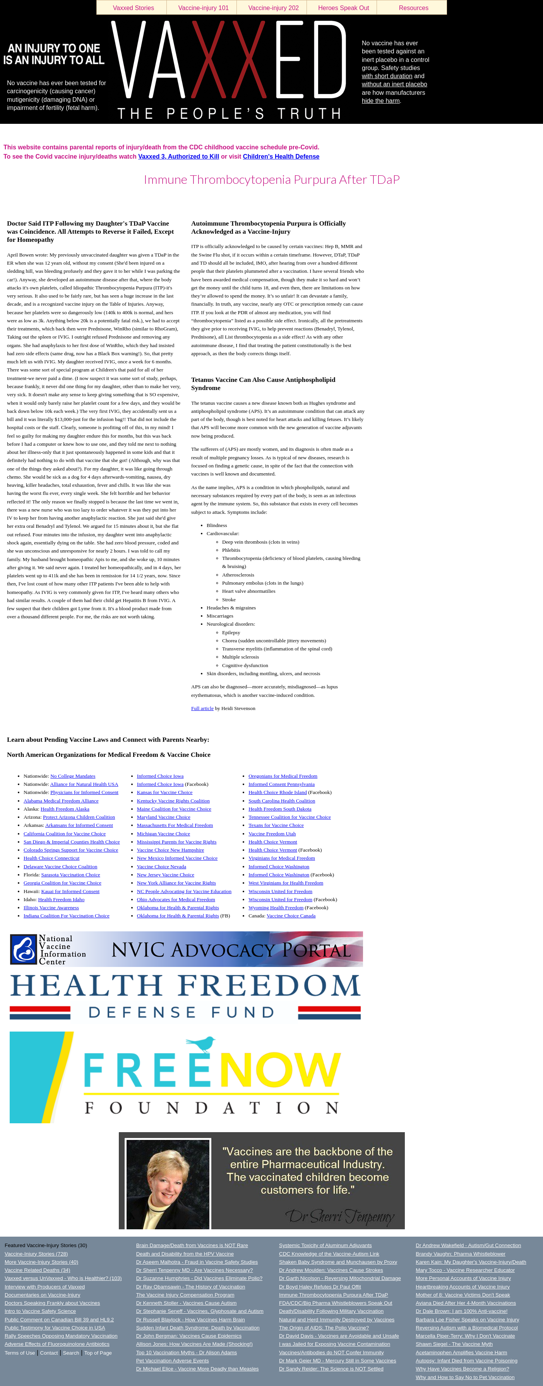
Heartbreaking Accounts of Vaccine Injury (463, 1287)
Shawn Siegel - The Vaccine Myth (454, 1344)
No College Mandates (72, 776)
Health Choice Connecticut (51, 858)
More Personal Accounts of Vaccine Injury (463, 1278)
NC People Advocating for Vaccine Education (184, 891)
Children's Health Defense (281, 156)
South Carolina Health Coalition (281, 801)
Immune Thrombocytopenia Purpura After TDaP (333, 1295)
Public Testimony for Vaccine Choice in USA (55, 1328)
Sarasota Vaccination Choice (70, 875)
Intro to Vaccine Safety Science (40, 1311)
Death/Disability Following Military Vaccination (331, 1311)
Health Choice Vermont (272, 842)
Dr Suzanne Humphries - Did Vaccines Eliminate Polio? (199, 1278)
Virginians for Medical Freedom (281, 858)
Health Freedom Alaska (65, 809)
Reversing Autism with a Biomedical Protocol (467, 1328)
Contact (49, 1353)
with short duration (387, 76)
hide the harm (381, 101)
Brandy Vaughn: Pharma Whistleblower (460, 1254)
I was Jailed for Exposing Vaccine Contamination (334, 1344)
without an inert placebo (394, 84)
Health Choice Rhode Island (277, 792)
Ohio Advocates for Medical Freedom (176, 899)
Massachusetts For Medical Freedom (175, 825)
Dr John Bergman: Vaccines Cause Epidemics (189, 1336)
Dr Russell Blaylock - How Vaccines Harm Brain (190, 1320)
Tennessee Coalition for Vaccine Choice (289, 817)
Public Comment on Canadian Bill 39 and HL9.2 (59, 1320)
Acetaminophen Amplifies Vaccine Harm (461, 1352)
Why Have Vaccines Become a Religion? (462, 1369)
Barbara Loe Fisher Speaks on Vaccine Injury (467, 1320)
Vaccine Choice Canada (291, 916)
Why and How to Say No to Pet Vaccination (465, 1377)
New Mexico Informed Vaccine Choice (177, 858)
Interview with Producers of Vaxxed (45, 1287)
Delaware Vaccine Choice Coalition (60, 866)
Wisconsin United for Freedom (280, 891)
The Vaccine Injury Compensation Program (185, 1295)
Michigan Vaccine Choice (163, 834)
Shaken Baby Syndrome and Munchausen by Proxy (338, 1262)
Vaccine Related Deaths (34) (37, 1270)
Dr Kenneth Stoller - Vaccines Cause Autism (186, 1303)
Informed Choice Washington (278, 866)
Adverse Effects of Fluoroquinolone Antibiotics (57, 1344)
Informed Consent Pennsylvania (281, 784)
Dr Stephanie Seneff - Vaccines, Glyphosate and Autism (200, 1311)
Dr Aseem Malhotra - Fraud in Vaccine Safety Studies (197, 1262)
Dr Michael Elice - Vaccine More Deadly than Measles (197, 1369)
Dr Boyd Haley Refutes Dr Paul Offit (320, 1287)
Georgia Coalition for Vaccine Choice (62, 883)
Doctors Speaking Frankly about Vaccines (52, 1303)
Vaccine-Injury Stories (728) (36, 1254)
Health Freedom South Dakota (280, 809)
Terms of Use (20, 1353)
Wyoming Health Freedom (275, 907)
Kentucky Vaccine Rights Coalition (173, 801)
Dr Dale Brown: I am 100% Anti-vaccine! (461, 1311)
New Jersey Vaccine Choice (165, 875)
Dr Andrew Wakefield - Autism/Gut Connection (468, 1245)
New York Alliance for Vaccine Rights (176, 883)
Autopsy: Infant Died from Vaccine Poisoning (466, 1361)
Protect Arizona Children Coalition (79, 817)
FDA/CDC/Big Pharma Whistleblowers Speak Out (335, 1303)
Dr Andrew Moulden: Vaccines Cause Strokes (331, 1270)
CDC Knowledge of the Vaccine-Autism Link (329, 1254)
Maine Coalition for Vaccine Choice (174, 809)
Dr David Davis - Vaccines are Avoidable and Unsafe (339, 1336)
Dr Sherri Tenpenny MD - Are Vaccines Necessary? (194, 1270)
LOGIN (8, 199)
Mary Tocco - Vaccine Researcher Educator (465, 1270)
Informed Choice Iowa (160, 776)
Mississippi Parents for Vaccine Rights (177, 842)
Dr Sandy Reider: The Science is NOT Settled (331, 1369)
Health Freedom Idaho (61, 899)
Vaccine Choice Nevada (161, 866)
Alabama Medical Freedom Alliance (61, 801)
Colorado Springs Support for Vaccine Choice (71, 850)
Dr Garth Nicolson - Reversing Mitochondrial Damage (340, 1278)
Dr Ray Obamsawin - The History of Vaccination (190, 1287)
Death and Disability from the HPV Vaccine (185, 1254)
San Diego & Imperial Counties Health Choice (72, 842)
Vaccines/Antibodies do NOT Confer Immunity (331, 1352)
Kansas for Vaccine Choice (165, 792)
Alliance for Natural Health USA (84, 784)
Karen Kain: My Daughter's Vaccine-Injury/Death (471, 1262)
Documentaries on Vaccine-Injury (42, 1295)
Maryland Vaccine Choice (163, 817)
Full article (202, 708)
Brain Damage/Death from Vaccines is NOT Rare (192, 1245)
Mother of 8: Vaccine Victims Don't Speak (463, 1295)
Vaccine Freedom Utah (272, 834)
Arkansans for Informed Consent (79, 825)
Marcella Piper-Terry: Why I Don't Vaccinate (465, 1336)
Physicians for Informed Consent (84, 792)
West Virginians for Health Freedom (285, 883)
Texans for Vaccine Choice (276, 825)
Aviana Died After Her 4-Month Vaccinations (466, 1303)
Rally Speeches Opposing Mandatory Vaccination (61, 1336)
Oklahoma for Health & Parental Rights (178, 907)
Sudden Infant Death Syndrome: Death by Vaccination (198, 1328)
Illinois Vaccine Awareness (51, 907)
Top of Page (98, 1353)
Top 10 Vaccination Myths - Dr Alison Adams (186, 1352)
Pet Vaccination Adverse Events (172, 1361)
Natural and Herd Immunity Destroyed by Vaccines (336, 1320)
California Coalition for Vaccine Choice (65, 834)
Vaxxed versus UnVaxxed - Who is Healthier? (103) (63, 1278)
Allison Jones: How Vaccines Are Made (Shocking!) (194, 1344)
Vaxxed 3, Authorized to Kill (178, 156)
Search (71, 1353)
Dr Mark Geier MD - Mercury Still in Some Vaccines (337, 1361)
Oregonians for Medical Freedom (282, 776)
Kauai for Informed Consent (70, 891)
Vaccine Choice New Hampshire (170, 850)
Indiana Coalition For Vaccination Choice (67, 916)
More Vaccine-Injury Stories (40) (41, 1262)
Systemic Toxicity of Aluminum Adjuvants (325, 1245)
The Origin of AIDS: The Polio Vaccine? (324, 1328)
